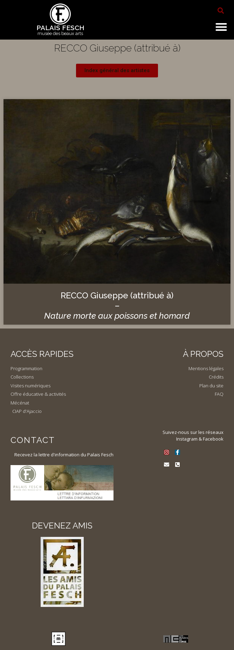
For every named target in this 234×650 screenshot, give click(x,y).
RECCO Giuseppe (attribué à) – (117, 305)
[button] (221, 11)
